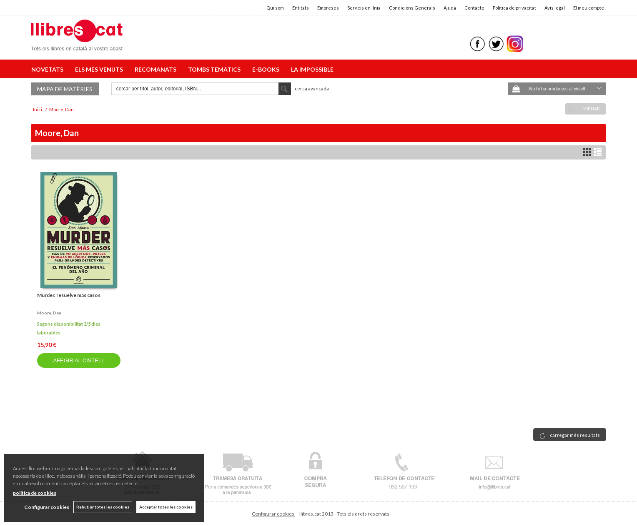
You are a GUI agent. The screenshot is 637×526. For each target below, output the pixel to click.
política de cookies (34, 493)
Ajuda (450, 7)
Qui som (275, 7)
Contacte (474, 7)
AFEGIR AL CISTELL (78, 360)
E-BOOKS (267, 69)
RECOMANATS (157, 69)
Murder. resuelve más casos (68, 295)
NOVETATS (48, 69)
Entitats (300, 7)
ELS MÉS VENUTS (100, 69)
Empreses (328, 7)
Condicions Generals (412, 7)
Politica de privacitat (514, 7)
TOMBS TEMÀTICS (215, 69)
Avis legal (554, 7)
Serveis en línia (364, 7)
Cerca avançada (312, 88)
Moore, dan (49, 312)
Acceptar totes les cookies (166, 506)
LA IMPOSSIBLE (312, 69)
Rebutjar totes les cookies (102, 506)
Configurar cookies (273, 514)
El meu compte (588, 7)
